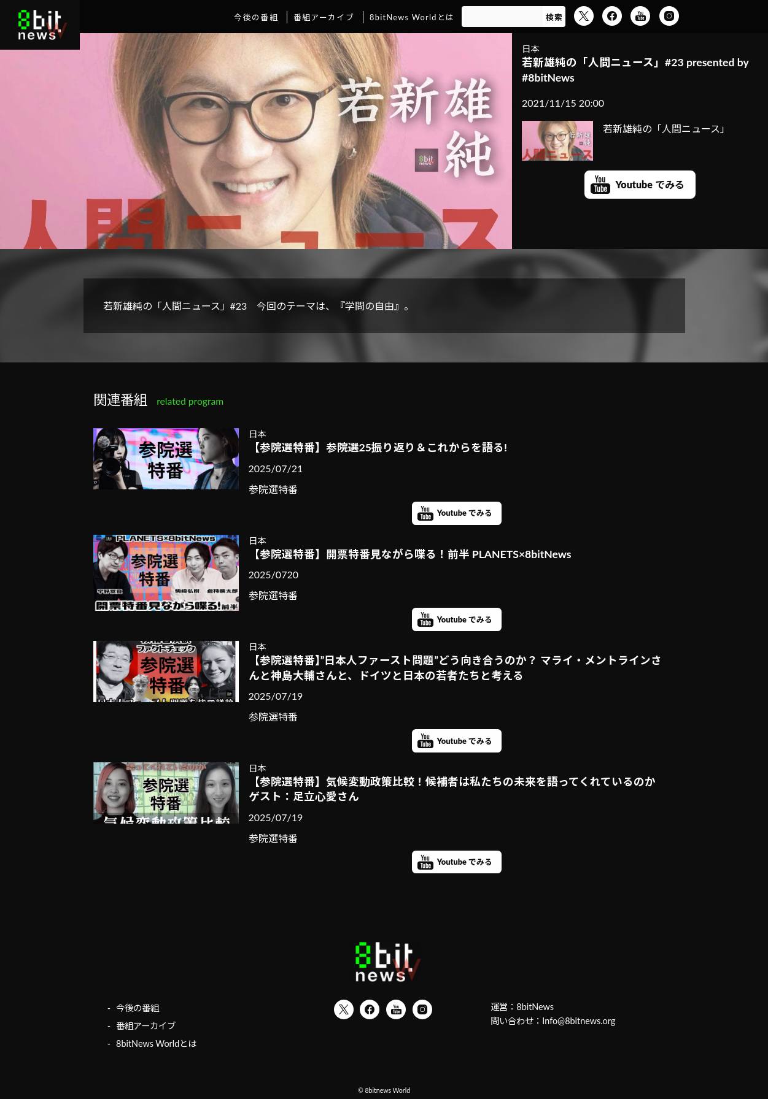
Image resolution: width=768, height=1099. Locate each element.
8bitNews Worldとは (412, 17)
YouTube (640, 16)
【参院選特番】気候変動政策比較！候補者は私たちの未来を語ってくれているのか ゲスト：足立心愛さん (457, 789)
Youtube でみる (649, 184)
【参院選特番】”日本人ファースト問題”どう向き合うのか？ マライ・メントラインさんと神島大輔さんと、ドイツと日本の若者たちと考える (455, 668)
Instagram (669, 16)
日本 (530, 49)
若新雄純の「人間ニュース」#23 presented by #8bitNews (635, 70)
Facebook (612, 16)
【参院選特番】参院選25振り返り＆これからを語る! (378, 447)
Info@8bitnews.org (578, 1021)
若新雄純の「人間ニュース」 (625, 129)
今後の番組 (255, 17)
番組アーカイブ (323, 17)
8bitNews (535, 1006)
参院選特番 (273, 489)
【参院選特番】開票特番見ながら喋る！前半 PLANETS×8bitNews (410, 554)
